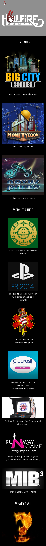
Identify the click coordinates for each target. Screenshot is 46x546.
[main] (23, 42)
